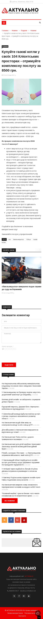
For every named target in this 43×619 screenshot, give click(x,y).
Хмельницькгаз (18, 239)
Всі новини (10, 501)
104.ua (28, 239)
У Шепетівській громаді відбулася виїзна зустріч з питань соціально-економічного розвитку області (21, 416)
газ (9, 239)
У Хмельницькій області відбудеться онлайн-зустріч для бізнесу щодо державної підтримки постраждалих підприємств (20, 462)
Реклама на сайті (31, 613)
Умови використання (15, 613)
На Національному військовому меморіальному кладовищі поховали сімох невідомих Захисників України (21, 386)
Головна (5, 30)
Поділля (24, 30)
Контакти (22, 616)
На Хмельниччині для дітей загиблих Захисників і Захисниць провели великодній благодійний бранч (21, 446)
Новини (15, 30)
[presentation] (19, 354)
